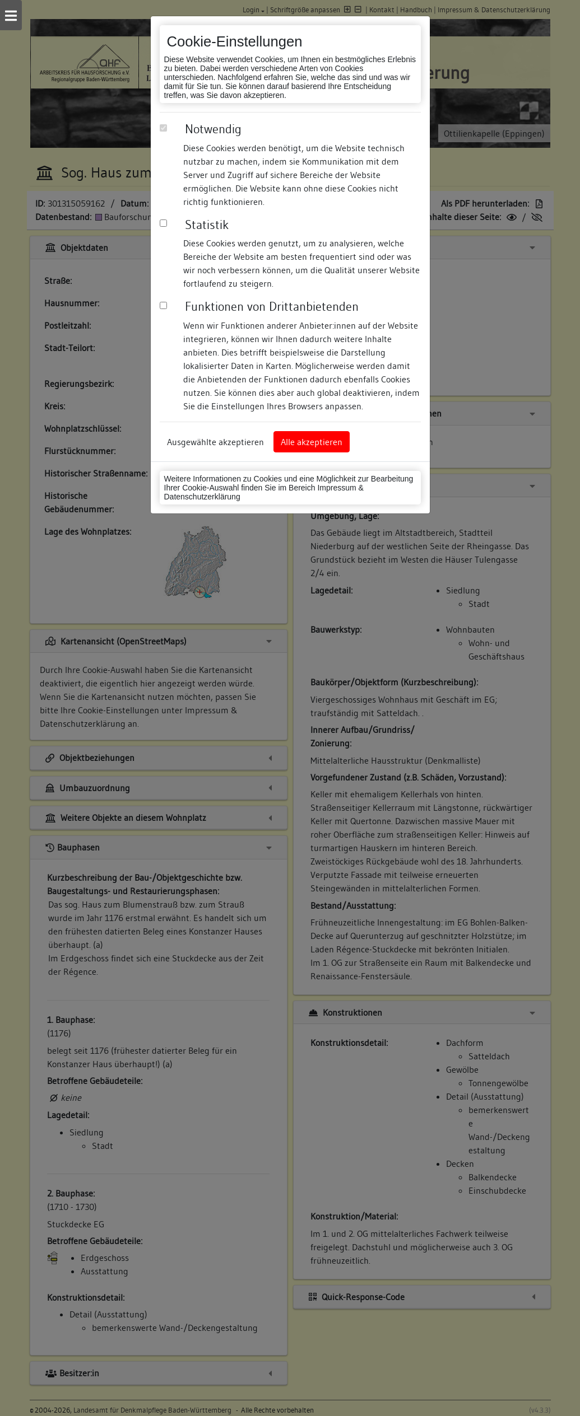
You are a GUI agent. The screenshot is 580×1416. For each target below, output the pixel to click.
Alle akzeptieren (311, 441)
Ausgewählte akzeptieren (215, 441)
